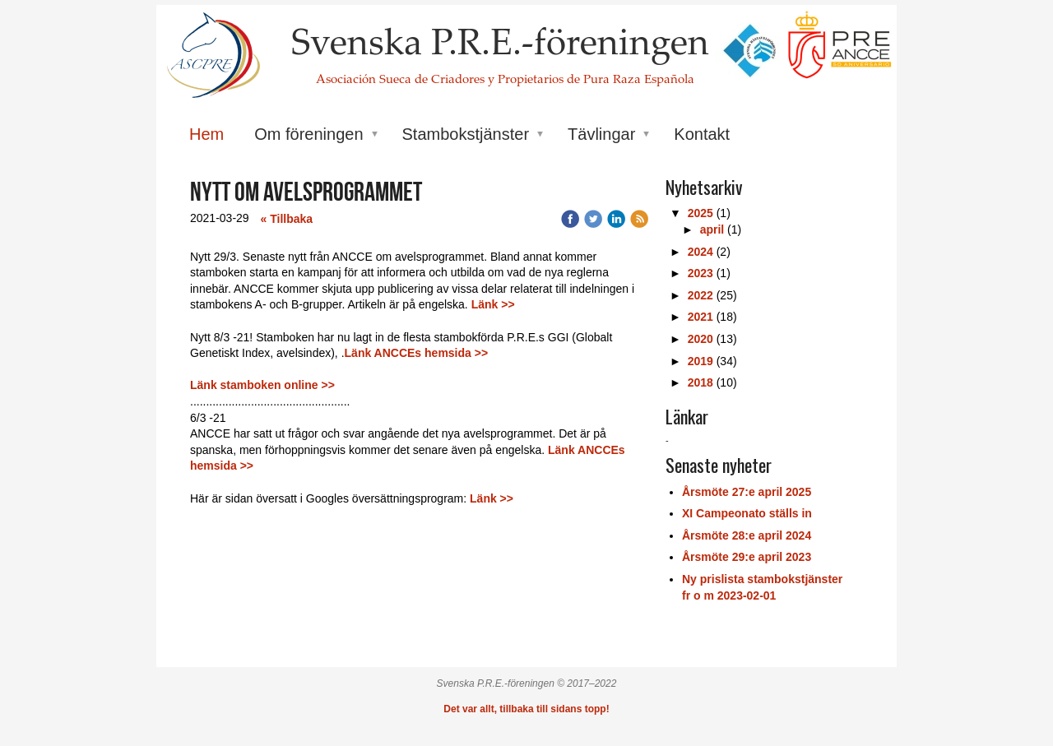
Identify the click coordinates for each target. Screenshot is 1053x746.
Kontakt (702, 134)
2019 (700, 361)
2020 (700, 338)
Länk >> (493, 304)
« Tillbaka (287, 218)
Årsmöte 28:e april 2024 (746, 535)
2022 (700, 295)
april (712, 229)
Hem (206, 134)
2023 (700, 273)
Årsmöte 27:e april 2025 (746, 491)
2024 (700, 251)
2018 (700, 382)
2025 (700, 213)
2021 (700, 316)
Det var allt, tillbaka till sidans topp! (526, 709)
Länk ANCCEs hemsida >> (418, 352)
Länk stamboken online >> (262, 385)
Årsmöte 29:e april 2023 (746, 556)
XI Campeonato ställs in (747, 513)
